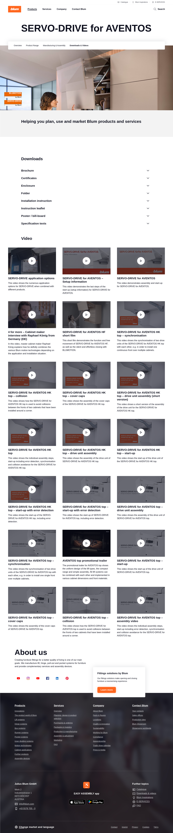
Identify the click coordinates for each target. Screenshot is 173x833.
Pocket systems (21, 737)
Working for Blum (100, 733)
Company (98, 705)
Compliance (98, 737)
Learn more (107, 690)
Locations (97, 720)
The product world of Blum (26, 715)
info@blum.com (26, 804)
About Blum (98, 711)
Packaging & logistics (63, 727)
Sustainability (98, 728)
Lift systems (20, 720)
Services (59, 705)
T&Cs (156, 827)
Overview (58, 711)
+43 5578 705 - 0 (27, 808)
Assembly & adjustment (64, 736)
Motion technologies (23, 745)
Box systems (20, 728)
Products (20, 705)
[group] (17, 45)
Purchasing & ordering (63, 723)
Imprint (125, 827)
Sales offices (137, 715)
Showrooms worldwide (141, 728)
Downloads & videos (146, 793)
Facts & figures (99, 715)
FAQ (56, 744)
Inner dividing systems (24, 741)
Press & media (99, 750)
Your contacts (138, 711)
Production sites (139, 720)
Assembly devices (22, 758)
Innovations (19, 711)
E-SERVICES (158, 2)
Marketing (58, 740)
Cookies (145, 827)
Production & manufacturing (65, 731)
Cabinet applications (23, 750)
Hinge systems (21, 724)
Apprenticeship (99, 741)
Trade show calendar (102, 745)
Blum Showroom (139, 724)
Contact (114, 827)
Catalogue (122, 2)
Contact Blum (140, 705)
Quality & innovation (101, 724)
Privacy (135, 827)
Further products (22, 754)
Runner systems (21, 733)
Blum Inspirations (140, 2)
